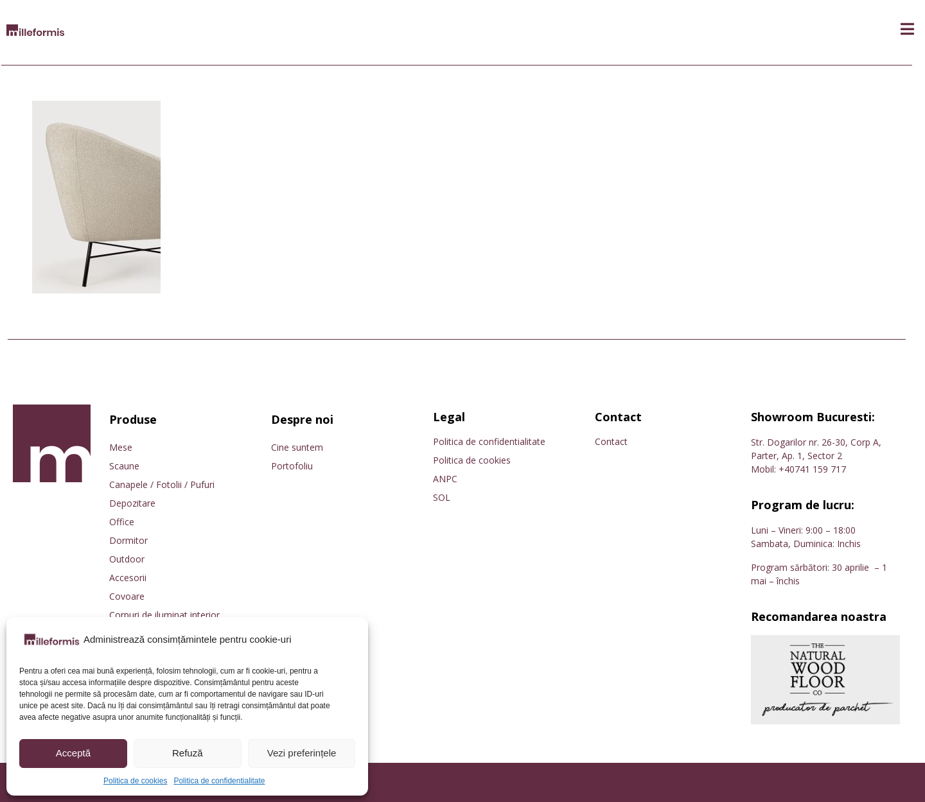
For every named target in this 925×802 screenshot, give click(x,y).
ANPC (445, 479)
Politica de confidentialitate (219, 780)
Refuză (187, 752)
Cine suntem (297, 447)
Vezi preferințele (302, 752)
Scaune (124, 466)
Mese (120, 447)
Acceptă (73, 752)
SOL (441, 497)
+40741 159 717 (812, 469)
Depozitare (132, 503)
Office (121, 522)
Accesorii (127, 577)
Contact (611, 441)
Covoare (127, 596)
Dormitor (128, 540)
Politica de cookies (135, 780)
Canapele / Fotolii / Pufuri (162, 484)
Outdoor (127, 559)
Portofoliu (292, 466)
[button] (907, 29)
